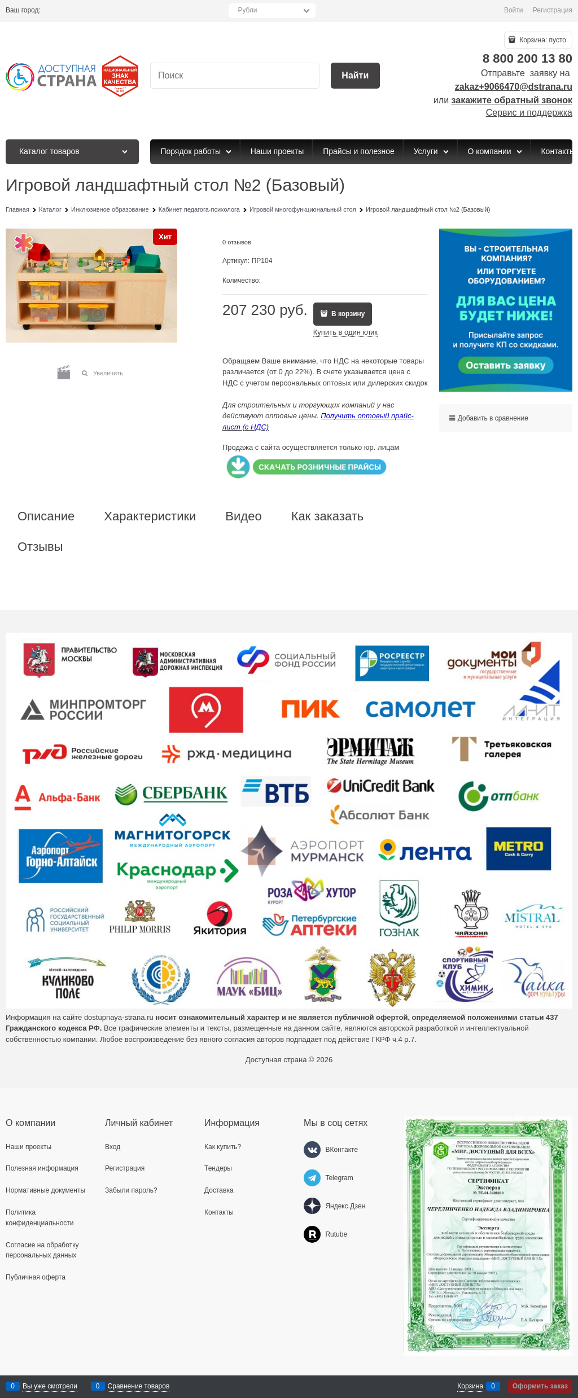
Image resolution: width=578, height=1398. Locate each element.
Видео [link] (243, 516)
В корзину (347, 314)
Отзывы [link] (40, 547)
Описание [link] (46, 516)
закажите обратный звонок (512, 100)
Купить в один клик (345, 332)
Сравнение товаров (139, 1386)
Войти (513, 10)
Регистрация (552, 10)
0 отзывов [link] (236, 242)
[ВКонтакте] (312, 1149)
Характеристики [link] (150, 516)
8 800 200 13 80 (527, 58)
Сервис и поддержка (529, 112)
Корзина (470, 1386)
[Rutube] (312, 1234)
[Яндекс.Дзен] (312, 1206)
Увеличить (108, 373)
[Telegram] (312, 1177)
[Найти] (355, 76)
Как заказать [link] (327, 516)
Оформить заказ (540, 1386)
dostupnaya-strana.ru (119, 1017)
